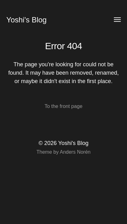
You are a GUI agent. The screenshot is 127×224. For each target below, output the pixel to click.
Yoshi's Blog (26, 20)
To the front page (64, 106)
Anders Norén (75, 152)
